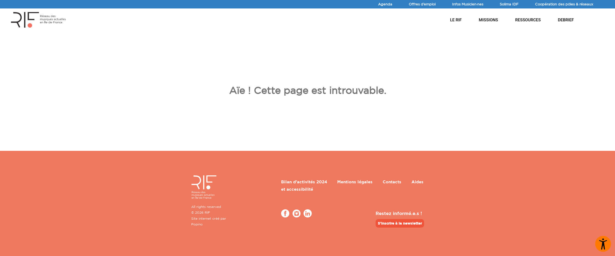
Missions (488, 19)
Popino (197, 224)
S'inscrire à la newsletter (400, 223)
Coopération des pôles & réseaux (564, 4)
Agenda (385, 4)
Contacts (392, 182)
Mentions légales (355, 182)
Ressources (528, 19)
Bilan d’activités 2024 (304, 182)
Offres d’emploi (422, 4)
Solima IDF (509, 4)
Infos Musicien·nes (467, 4)
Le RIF (456, 19)
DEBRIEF (566, 19)
